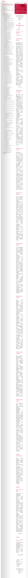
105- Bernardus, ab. (17, 16)
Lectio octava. (8, 82)
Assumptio (6, 67)
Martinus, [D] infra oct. (8, 145)
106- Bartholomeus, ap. (20, 20)
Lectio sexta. (8, 80)
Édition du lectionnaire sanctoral (8, 10)
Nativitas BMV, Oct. (8, 112)
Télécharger (23, 5)
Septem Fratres (7, 38)
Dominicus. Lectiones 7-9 (9, 59)
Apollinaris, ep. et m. (8, 42)
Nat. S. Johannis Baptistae (9, 22)
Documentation (22, 4)
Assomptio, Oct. (7, 71)
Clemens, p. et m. (8, 149)
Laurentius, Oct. (7, 61)
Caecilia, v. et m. (7, 148)
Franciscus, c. (7, 125)
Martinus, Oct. (7, 147)
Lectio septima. (8, 81)
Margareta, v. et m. (8, 39)
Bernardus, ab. (7, 72)
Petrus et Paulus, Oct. (8, 37)
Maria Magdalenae (8, 41)
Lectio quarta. (8, 78)
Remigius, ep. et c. (8, 124)
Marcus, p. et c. (7, 126)
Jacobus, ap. (6, 43)
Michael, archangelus (8, 122)
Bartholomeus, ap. (8, 73)
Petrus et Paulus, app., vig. (9, 27)
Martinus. (6, 142)
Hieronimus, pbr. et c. (8, 123)
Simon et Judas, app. (8, 130)
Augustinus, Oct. (7, 94)
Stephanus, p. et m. (8, 52)
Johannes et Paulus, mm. (8, 26)
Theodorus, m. (7, 137)
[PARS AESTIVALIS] (7, 17)
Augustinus (7, 88)
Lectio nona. (8, 83)
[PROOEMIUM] (5, 13)
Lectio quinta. (8, 79)
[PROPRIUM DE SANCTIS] (20, 11)
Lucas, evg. (7, 129)
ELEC (19, 5)
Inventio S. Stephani (8, 53)
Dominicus (6, 56)
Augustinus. (7, 90)
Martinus (6, 146)
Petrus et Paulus (7, 28)
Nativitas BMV (7, 97)
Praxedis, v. (6, 40)
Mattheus (6, 117)
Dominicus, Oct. (7, 58)
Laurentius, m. (7, 60)
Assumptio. (6, 66)
